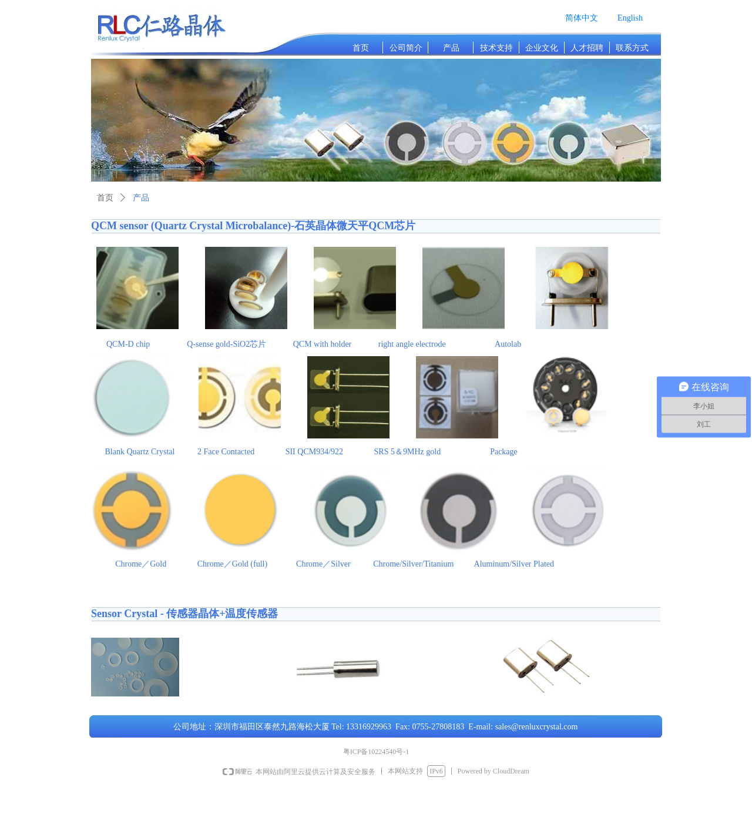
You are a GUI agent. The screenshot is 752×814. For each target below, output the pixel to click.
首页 (105, 197)
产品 (141, 197)
